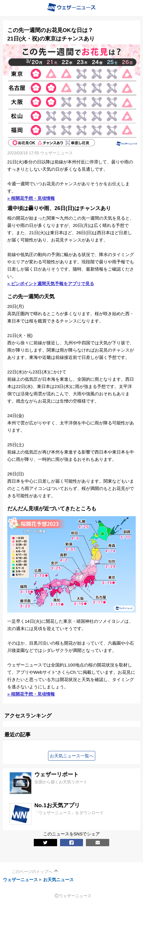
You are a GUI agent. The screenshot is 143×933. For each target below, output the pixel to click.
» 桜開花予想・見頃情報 (31, 198)
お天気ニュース (58, 879)
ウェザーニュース (20, 879)
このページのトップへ (32, 871)
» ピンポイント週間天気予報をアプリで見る (50, 283)
